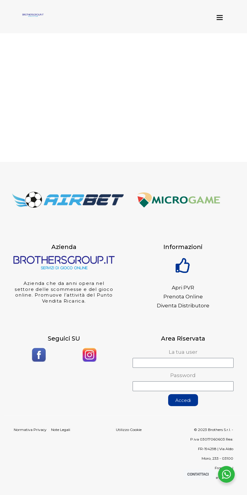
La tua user (183, 352)
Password (183, 375)
